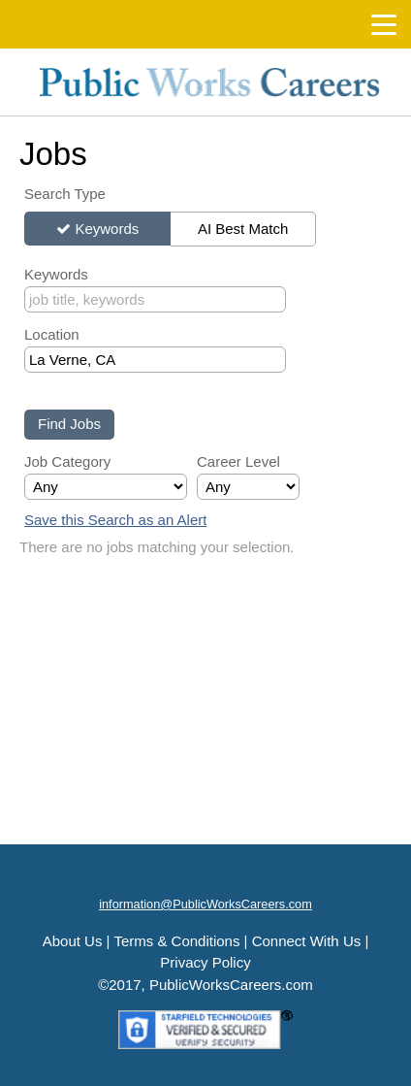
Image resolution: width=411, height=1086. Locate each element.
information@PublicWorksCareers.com (205, 904)
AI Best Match (243, 228)
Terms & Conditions (176, 941)
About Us (73, 941)
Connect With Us (307, 941)
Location (51, 334)
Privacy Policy (205, 962)
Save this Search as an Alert (115, 519)
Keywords (107, 228)
